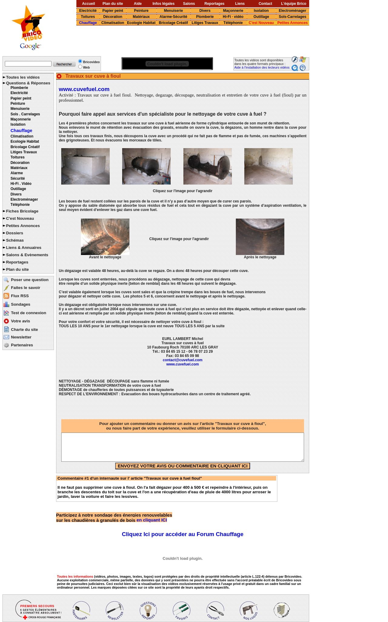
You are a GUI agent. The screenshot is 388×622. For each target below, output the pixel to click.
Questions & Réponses (28, 83)
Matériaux (141, 17)
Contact (265, 4)
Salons (189, 4)
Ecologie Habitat (141, 23)
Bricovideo (91, 62)
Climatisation (112, 23)
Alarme (17, 173)
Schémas (15, 240)
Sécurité (18, 178)
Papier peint (112, 10)
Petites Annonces (292, 23)
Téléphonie (232, 23)
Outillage (261, 17)
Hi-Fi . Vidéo (21, 184)
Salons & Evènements (27, 255)
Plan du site (112, 4)
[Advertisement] (181, 41)
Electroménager (292, 10)
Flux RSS (20, 296)
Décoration (112, 17)
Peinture (141, 10)
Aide (138, 4)
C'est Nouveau (261, 23)
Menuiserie (173, 10)
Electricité (87, 10)
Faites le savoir (25, 287)
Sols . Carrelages (25, 114)
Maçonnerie (233, 10)
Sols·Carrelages (292, 17)
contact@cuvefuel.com (182, 360)
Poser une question (29, 279)
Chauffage (88, 23)
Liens (240, 4)
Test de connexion (28, 313)
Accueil (88, 4)
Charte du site (24, 329)
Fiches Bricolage (22, 211)
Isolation (261, 10)
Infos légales (163, 4)
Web (86, 67)
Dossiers (14, 233)
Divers (205, 10)
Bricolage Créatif (173, 23)
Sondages (20, 304)
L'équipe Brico (293, 4)
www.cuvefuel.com (84, 89)
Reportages (214, 4)
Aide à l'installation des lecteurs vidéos (261, 67)
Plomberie (205, 17)
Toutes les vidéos (23, 77)
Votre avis (20, 321)
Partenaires (22, 345)
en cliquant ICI (114, 517)
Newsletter (21, 337)
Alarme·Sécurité (173, 17)
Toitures (88, 17)
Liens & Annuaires (24, 247)
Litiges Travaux (205, 23)
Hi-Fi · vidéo (233, 17)
